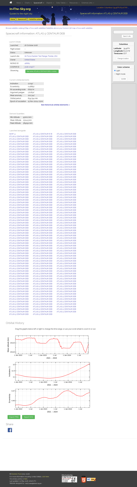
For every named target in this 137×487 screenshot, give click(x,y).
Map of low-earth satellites (35, 28)
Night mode (119, 74)
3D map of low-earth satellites (81, 28)
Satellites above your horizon (58, 28)
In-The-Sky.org (20, 9)
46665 (27, 63)
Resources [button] (73, 3)
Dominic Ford (16, 474)
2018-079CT (30, 67)
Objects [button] (49, 3)
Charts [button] (27, 3)
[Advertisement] (124, 116)
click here (45, 476)
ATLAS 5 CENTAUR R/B (42, 134)
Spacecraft (22, 19)
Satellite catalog (35, 19)
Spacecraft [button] (38, 3)
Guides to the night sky (21, 13)
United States (30, 60)
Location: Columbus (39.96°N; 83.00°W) (112, 8)
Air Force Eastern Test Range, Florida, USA (41, 56)
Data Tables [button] (61, 3)
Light (117, 71)
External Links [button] (87, 3)
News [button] (18, 3)
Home (13, 19)
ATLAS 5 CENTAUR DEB (66, 134)
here (25, 479)
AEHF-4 (12, 134)
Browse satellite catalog (15, 28)
